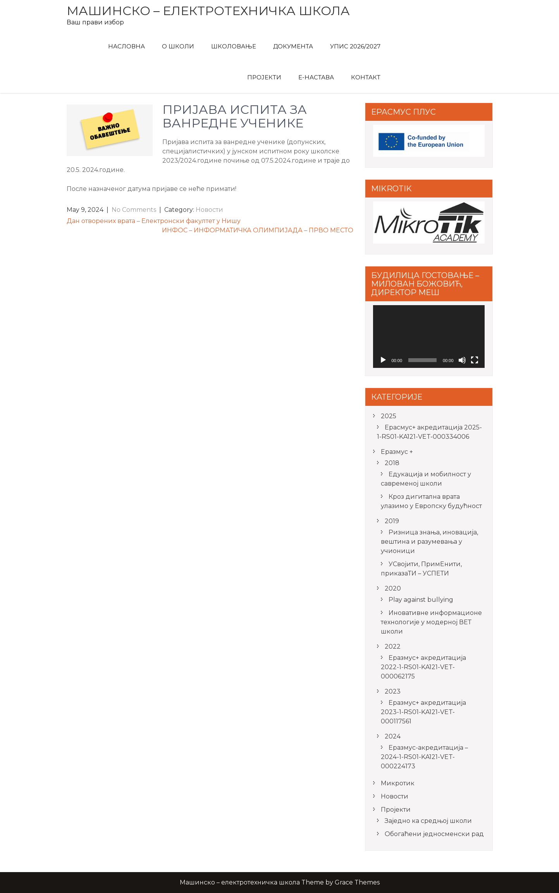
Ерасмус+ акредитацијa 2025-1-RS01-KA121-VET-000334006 (429, 432)
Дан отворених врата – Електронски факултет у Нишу (154, 221)
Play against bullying (421, 599)
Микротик (398, 783)
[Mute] (462, 360)
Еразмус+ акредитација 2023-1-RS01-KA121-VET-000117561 (423, 712)
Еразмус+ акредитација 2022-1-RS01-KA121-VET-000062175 (423, 667)
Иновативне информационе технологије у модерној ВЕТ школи (431, 622)
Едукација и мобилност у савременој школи (426, 479)
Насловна (126, 46)
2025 (388, 416)
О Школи (178, 46)
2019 (392, 521)
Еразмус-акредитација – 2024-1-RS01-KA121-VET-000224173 (424, 757)
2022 (393, 646)
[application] (429, 336)
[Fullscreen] (474, 360)
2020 (393, 588)
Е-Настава (316, 77)
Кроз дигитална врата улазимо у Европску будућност (431, 501)
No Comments (134, 209)
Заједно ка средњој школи (428, 820)
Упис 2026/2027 (355, 46)
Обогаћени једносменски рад (434, 834)
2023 (393, 691)
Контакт (365, 77)
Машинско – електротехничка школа (208, 10)
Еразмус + (397, 451)
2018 (392, 463)
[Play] (383, 360)
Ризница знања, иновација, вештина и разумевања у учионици (429, 542)
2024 (393, 736)
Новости (209, 209)
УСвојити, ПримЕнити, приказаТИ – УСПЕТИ (421, 568)
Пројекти (264, 77)
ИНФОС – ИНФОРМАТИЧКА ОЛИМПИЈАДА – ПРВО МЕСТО (257, 230)
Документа (293, 46)
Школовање (233, 46)
